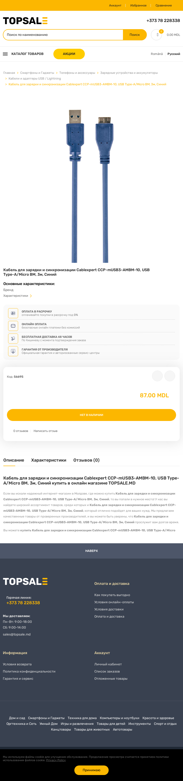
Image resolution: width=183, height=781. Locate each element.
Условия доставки (109, 611)
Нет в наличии (91, 415)
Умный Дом (49, 726)
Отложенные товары (110, 681)
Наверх (91, 551)
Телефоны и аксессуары (77, 73)
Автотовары (122, 732)
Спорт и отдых (165, 726)
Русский (174, 54)
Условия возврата (17, 666)
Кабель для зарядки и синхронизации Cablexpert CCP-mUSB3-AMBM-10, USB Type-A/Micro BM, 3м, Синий (87, 85)
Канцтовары (61, 732)
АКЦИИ (69, 55)
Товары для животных (92, 732)
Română (157, 54)
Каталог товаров (23, 55)
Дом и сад (17, 720)
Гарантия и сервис (18, 681)
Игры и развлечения (77, 726)
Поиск (134, 35)
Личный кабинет (108, 666)
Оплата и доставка (109, 619)
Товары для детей (111, 726)
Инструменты (139, 726)
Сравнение (162, 5)
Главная (9, 73)
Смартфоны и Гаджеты (37, 73)
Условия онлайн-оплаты (114, 604)
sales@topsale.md (16, 635)
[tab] (13, 462)
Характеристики (18, 296)
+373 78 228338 (163, 20)
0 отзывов (20, 431)
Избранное (135, 5)
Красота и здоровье (158, 720)
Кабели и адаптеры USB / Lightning (35, 79)
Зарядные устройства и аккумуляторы (129, 73)
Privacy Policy (56, 760)
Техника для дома (82, 720)
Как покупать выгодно (112, 597)
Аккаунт (111, 5)
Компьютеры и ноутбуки (119, 720)
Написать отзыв (45, 431)
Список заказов (107, 674)
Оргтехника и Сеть (21, 726)
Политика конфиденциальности (29, 674)
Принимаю (91, 770)
